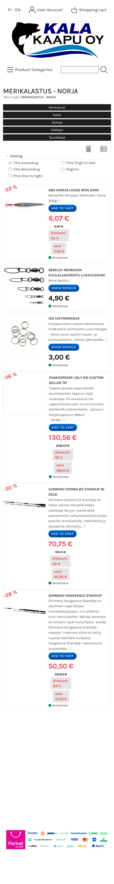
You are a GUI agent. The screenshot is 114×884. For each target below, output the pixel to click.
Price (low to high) (25, 175)
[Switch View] (103, 150)
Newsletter (15, 739)
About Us (14, 749)
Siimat (57, 122)
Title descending (24, 169)
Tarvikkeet (57, 137)
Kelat (57, 115)
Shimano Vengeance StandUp (75, 596)
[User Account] (46, 10)
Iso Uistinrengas (64, 318)
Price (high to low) (78, 162)
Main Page (11, 97)
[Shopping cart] (89, 10)
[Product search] (80, 69)
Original (70, 169)
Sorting (13, 156)
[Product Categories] (30, 69)
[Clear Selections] (88, 150)
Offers (11, 730)
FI (9, 9)
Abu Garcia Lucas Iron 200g (73, 190)
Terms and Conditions (26, 768)
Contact (13, 759)
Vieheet (57, 130)
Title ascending (23, 162)
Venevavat (57, 107)
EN (17, 9)
